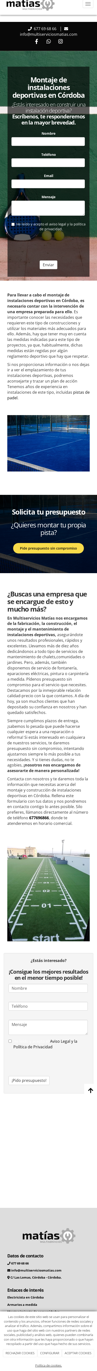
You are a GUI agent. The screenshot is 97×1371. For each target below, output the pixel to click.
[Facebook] (36, 42)
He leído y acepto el (43, 1044)
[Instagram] (60, 42)
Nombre (48, 133)
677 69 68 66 (45, 28)
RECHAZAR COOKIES (20, 1353)
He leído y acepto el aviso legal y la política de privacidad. (48, 226)
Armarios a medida (22, 1304)
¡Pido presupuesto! (29, 1080)
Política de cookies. (48, 1365)
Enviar (48, 264)
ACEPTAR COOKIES (78, 1353)
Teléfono (48, 154)
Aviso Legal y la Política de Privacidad (45, 1044)
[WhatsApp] (49, 42)
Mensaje (48, 197)
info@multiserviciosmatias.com (48, 34)
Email (48, 175)
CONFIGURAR (49, 1353)
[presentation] (48, 244)
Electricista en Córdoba (25, 1297)
